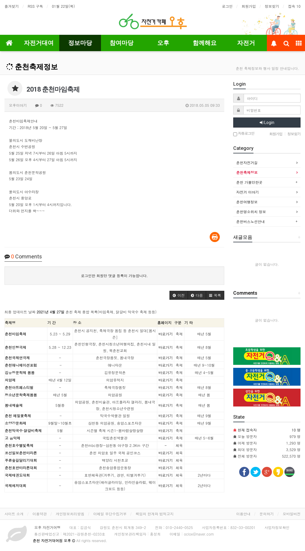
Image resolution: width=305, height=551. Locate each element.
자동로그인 (243, 133)
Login (267, 122)
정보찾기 (272, 6)
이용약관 (39, 513)
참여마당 (121, 42)
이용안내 (243, 513)
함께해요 (205, 42)
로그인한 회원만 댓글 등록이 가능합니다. (114, 275)
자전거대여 (39, 42)
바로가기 (165, 333)
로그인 (227, 6)
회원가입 (249, 6)
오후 (163, 42)
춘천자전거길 (247, 162)
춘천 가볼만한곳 (249, 182)
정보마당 (80, 42)
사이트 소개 (14, 513)
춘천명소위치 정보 (251, 211)
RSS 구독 (35, 6)
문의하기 (266, 513)
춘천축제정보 (32, 67)
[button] (178, 295)
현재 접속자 (247, 429)
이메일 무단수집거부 (110, 513)
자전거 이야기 (247, 191)
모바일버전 (292, 513)
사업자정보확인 (277, 527)
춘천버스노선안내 (250, 221)
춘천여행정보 (247, 201)
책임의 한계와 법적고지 (155, 513)
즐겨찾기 (11, 6)
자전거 (246, 42)
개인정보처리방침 (70, 513)
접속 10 (294, 6)
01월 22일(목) (63, 6)
